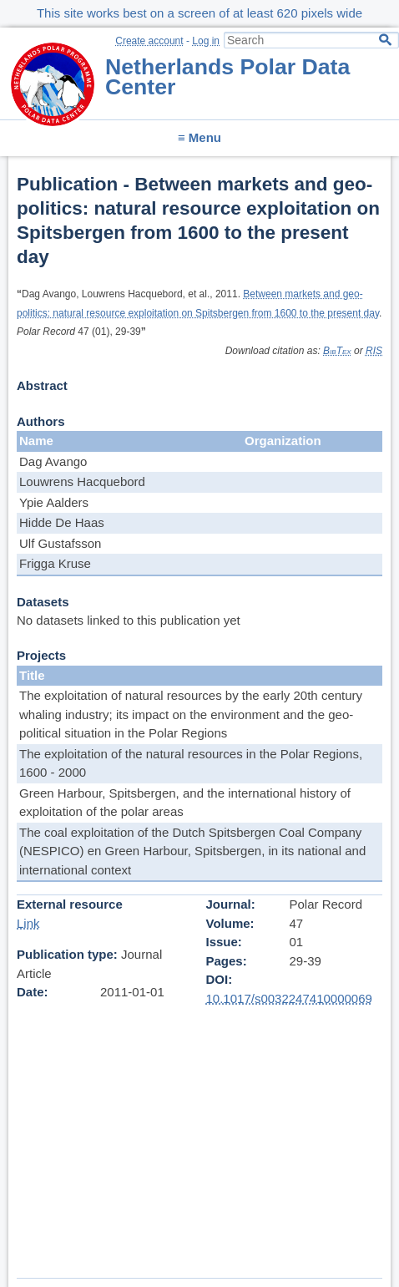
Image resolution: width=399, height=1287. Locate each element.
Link (28, 923)
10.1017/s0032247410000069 (289, 998)
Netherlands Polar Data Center (227, 76)
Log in (206, 41)
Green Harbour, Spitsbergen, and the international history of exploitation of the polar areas (185, 802)
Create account (149, 41)
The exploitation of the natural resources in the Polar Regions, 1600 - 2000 (190, 763)
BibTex (337, 351)
